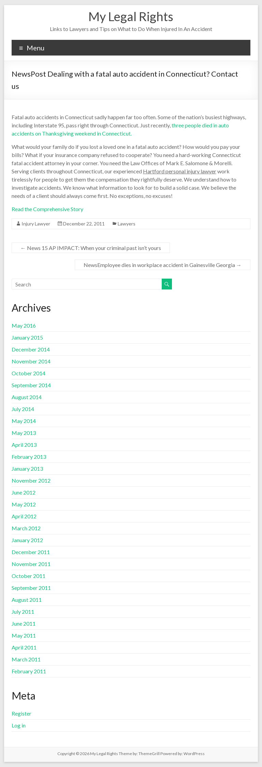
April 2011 (24, 647)
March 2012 (26, 528)
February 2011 (29, 671)
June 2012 (23, 492)
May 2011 (24, 635)
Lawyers (126, 223)
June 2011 (23, 623)
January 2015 (27, 337)
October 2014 (28, 373)
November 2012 (31, 480)
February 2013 (29, 456)
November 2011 (31, 564)
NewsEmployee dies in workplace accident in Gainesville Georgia (163, 265)
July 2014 (23, 409)
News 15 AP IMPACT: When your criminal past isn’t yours (90, 248)
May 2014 (24, 421)
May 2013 (24, 432)
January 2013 (27, 468)
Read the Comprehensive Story (47, 209)
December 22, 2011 (84, 223)
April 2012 (24, 516)
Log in (19, 725)
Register (21, 713)
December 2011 (31, 552)
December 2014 (31, 349)
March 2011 (26, 659)
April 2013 (24, 444)
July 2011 (23, 611)
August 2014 (27, 397)
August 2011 (27, 599)
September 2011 (31, 587)
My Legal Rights (130, 16)
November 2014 (31, 361)
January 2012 (27, 540)
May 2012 (24, 504)
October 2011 (28, 576)
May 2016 (24, 325)
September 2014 (31, 385)
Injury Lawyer (35, 223)
